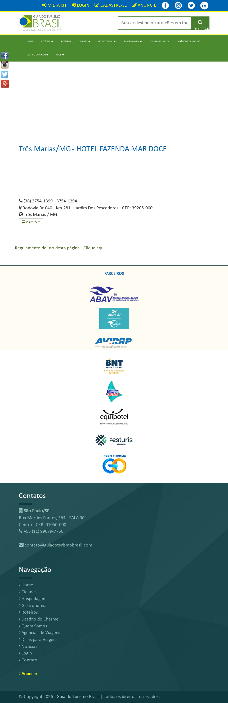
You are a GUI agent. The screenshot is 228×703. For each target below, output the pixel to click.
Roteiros (66, 41)
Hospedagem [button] (107, 41)
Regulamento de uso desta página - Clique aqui (60, 248)
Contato (28, 660)
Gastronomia (33, 605)
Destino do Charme (37, 55)
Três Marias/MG (45, 149)
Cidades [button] (84, 41)
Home (30, 41)
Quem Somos (33, 626)
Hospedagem (33, 598)
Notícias (28, 646)
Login (25, 653)
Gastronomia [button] (133, 41)
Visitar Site (31, 222)
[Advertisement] (114, 99)
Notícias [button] (47, 41)
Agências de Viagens (189, 41)
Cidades (28, 591)
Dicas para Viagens (160, 41)
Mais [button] (60, 55)
